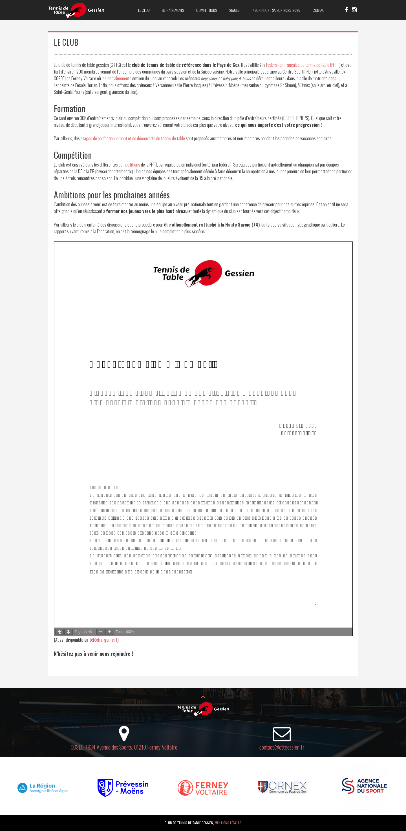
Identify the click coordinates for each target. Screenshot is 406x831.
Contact (319, 10)
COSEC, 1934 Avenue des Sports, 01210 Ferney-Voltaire (124, 747)
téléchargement (103, 639)
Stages (234, 10)
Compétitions (206, 10)
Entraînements (173, 10)
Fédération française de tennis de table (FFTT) (303, 64)
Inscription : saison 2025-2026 (276, 10)
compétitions (130, 164)
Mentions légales (228, 822)
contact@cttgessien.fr (281, 747)
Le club (143, 10)
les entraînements (116, 78)
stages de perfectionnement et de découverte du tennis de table (133, 138)
